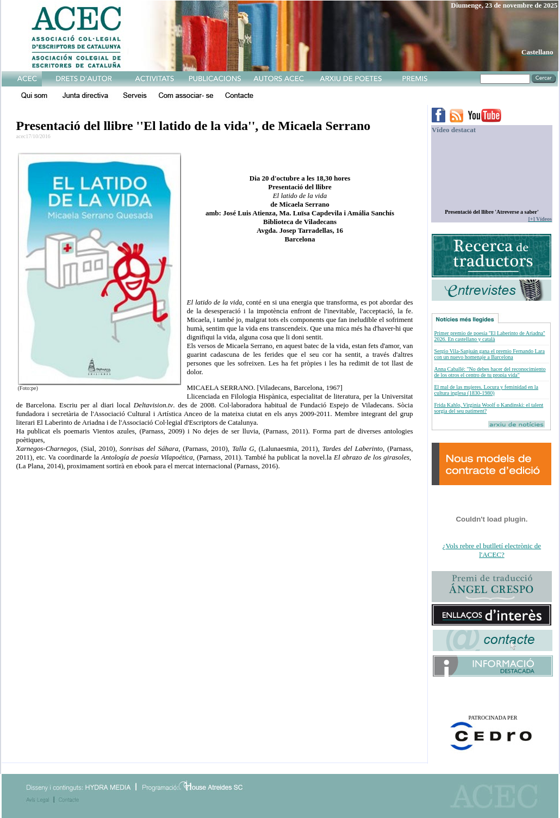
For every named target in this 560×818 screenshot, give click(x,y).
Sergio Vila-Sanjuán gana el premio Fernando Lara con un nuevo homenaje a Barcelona (489, 354)
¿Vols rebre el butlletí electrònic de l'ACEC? (492, 550)
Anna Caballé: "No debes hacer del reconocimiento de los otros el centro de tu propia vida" (489, 372)
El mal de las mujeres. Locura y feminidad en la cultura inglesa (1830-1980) (486, 390)
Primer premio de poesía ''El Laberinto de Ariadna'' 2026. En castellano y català (489, 336)
